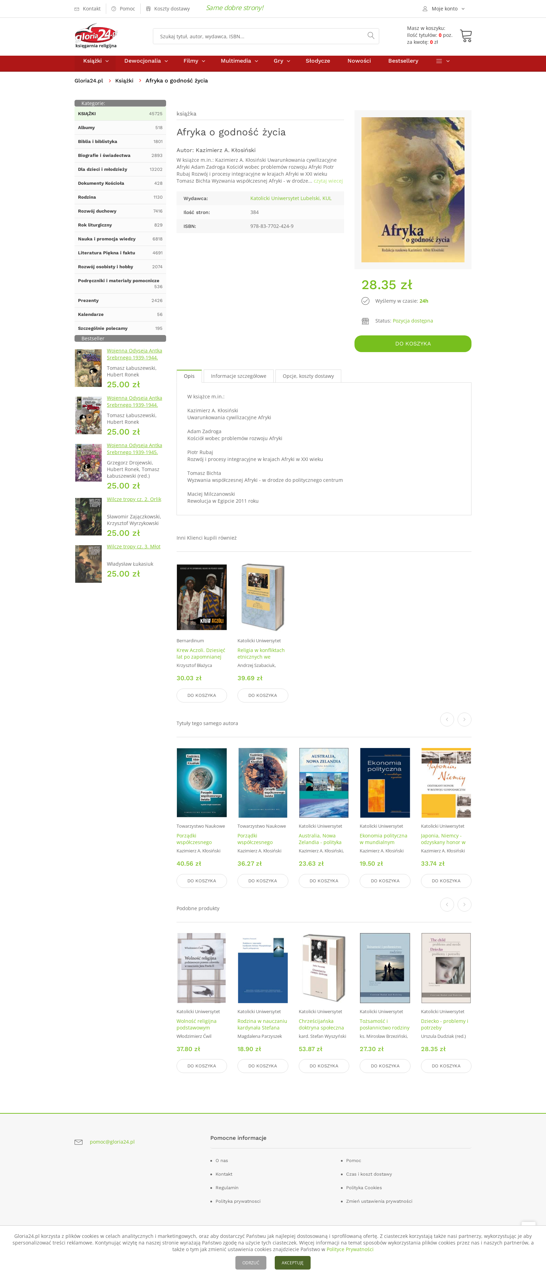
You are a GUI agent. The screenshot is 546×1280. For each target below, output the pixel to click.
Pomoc (353, 1159)
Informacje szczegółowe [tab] (238, 379)
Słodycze (318, 65)
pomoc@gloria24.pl (112, 1140)
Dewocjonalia (142, 65)
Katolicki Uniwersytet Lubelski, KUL (291, 203)
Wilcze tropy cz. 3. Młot (134, 551)
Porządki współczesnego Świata (194, 844)
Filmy (191, 65)
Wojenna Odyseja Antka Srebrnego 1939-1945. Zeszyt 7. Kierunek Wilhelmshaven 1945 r (134, 460)
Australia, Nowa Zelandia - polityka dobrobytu (320, 844)
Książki (92, 65)
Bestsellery (403, 65)
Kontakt (224, 1172)
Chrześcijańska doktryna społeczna (321, 1024)
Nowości (359, 65)
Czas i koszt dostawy (369, 1172)
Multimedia (236, 65)
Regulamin (227, 1186)
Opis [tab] (189, 379)
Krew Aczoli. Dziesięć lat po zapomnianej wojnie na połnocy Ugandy (201, 663)
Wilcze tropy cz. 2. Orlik (134, 504)
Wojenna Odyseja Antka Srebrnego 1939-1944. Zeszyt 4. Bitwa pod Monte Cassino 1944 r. (134, 413)
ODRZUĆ (250, 1263)
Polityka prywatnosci (238, 1199)
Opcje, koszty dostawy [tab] (308, 379)
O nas (222, 1159)
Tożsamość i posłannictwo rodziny (385, 1024)
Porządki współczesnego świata (255, 844)
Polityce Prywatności (350, 1249)
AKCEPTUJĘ (293, 1263)
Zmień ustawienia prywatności (379, 1199)
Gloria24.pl (89, 85)
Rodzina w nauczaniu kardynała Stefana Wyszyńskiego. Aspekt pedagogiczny (262, 1031)
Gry (278, 65)
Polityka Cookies (364, 1186)
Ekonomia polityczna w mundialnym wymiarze (383, 844)
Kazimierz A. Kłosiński (226, 155)
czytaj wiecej (328, 185)
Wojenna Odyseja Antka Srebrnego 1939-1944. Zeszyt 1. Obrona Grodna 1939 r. (136, 366)
